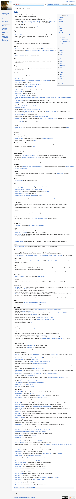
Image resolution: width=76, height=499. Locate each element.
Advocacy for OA (23, 487)
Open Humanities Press (47, 48)
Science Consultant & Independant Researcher (32, 166)
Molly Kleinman (18, 439)
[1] (46, 144)
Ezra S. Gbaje (18, 234)
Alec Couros (18, 82)
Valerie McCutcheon (19, 365)
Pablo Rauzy (18, 127)
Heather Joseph (18, 435)
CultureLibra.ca (46, 80)
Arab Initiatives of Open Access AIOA (56, 260)
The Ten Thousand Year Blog (28, 105)
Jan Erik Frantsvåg (19, 241)
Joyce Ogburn (18, 449)
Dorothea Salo (18, 459)
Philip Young (18, 482)
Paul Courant (18, 413)
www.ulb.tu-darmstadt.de (59, 151)
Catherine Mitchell (19, 442)
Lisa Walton (17, 386)
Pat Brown (17, 402)
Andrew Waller (18, 121)
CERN (23, 311)
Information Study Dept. (35, 260)
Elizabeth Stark (18, 468)
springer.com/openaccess (46, 138)
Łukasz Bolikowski (19, 246)
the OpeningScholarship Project (22, 288)
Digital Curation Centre (44, 351)
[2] (33, 146)
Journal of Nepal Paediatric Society (37, 220)
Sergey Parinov (18, 255)
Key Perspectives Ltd (29, 375)
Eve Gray (17, 287)
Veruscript (31, 386)
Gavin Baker (18, 393)
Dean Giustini (18, 93)
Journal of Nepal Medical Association (38, 218)
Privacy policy (16, 497)
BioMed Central (40, 276)
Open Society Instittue (40, 431)
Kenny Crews (18, 415)
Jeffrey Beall (18, 395)
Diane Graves (18, 428)
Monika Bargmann (19, 55)
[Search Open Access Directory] (67, 4)
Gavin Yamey (18, 481)
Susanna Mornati (19, 195)
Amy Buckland (18, 77)
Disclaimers (33, 497)
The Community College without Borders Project (45, 457)
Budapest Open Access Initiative (36, 225)
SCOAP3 (30, 311)
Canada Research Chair (28, 97)
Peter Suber (18, 470)
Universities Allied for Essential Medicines (40, 429)
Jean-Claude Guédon (20, 95)
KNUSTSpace (60, 173)
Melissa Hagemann (19, 431)
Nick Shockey (18, 460)
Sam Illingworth (18, 357)
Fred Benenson (18, 397)
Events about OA (31, 487)
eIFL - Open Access (42, 335)
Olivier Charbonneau (19, 80)
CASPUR (46, 191)
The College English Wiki (28, 457)
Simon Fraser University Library (30, 111)
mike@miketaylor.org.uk (20, 379)
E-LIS (35, 33)
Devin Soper (18, 466)
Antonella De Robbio (19, 187)
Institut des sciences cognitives (52, 97)
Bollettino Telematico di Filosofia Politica (48, 197)
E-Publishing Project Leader (30, 195)
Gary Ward (17, 475)
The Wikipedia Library (46, 453)
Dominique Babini (19, 34)
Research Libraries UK (36, 373)
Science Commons (44, 477)
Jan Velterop (18, 225)
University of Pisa (29, 189)
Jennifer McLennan (19, 440)
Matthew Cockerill (19, 349)
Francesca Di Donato (19, 189)
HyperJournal (38, 189)
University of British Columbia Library (33, 84)
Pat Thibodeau (18, 473)
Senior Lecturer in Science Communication (33, 357)
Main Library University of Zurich (45, 317)
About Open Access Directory (24, 497)
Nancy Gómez (18, 33)
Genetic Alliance (33, 471)
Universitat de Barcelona (28, 304)
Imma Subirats (18, 198)
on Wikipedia (59, 453)
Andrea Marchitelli (19, 193)
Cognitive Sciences (40, 97)
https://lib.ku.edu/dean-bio (20, 462)
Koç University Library (48, 328)
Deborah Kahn (18, 359)
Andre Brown (18, 401)
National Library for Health (30, 380)
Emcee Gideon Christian (20, 232)
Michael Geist (18, 91)
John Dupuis (18, 89)
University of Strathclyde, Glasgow (39, 363)
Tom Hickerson (18, 100)
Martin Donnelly (18, 351)
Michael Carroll (18, 408)
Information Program (29, 431)
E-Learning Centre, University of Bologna (39, 186)
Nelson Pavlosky (19, 455)
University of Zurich (55, 309)
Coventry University (35, 354)
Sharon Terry (18, 471)
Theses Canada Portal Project (41, 116)
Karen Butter (18, 404)
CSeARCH (27, 355)
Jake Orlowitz (18, 453)
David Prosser (18, 373)
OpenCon (53, 26)
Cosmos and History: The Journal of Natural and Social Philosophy (40, 50)
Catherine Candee (19, 406)
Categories (16, 487)
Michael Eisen (18, 419)
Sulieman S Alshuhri (19, 260)
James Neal (17, 447)
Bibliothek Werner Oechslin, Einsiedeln (45, 319)
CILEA (36, 193)
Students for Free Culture (41, 397)
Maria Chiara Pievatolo (20, 197)
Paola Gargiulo (18, 191)
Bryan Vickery (18, 384)
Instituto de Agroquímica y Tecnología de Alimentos (34, 302)
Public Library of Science (37, 368)
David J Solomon (19, 464)
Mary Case (17, 411)
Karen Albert (18, 391)
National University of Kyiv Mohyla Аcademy (51, 338)
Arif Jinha (17, 102)
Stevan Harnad (18, 97)
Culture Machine (53, 354)
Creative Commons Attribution (28, 495)
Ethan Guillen (18, 429)
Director (21, 380)
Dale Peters (17, 293)
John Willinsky (18, 479)
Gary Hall (17, 354)
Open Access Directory (32, 12)
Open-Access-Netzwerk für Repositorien (30, 157)
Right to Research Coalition (42, 26)
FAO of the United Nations (57, 198)
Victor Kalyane (18, 180)
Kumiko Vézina (18, 118)
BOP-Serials (34, 314)
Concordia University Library (29, 86)
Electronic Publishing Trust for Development (39, 361)
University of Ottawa (28, 88)
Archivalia (22, 162)
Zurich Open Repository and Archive (42, 309)
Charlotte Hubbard (19, 276)
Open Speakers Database (25, 26)
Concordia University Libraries (32, 80)
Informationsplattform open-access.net (31, 136)
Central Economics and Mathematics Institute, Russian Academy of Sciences (40, 255)
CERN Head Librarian (25, 316)
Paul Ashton (18, 48)
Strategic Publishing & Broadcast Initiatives (42, 406)
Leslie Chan (17, 78)
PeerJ (33, 399)
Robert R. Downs (19, 417)
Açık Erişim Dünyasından (36, 328)
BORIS (63, 312)
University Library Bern (55, 312)
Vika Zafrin (17, 484)
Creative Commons (55, 477)
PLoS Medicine (36, 481)
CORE (39, 370)
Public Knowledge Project (50, 111)
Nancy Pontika (18, 370)
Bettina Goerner (18, 138)
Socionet (60, 255)
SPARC (31, 393)
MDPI (34, 140)
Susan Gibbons (18, 424)
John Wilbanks (18, 477)
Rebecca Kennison (19, 437)
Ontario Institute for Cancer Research (31, 109)
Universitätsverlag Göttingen (29, 155)
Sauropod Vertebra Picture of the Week (56, 377)
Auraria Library (41, 395)
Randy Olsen (18, 451)
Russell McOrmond (19, 107)
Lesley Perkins (18, 114)
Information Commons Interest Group (30, 22)
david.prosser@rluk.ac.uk (50, 373)
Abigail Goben (18, 426)
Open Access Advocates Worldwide (32, 21)
